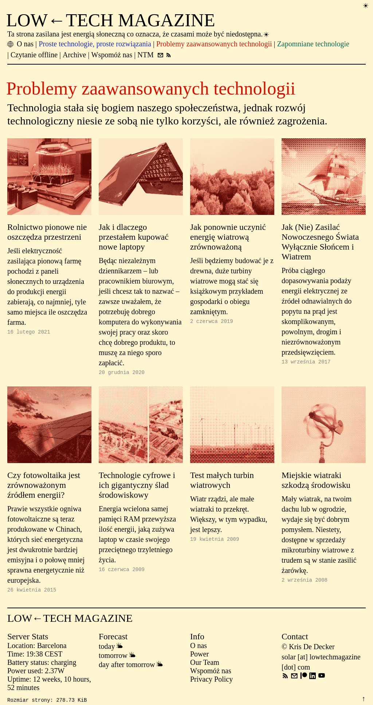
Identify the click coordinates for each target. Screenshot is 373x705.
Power (199, 656)
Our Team (204, 664)
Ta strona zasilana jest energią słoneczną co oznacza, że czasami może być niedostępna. (138, 34)
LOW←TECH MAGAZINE (110, 20)
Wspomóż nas (210, 673)
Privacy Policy (211, 681)
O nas (198, 648)
